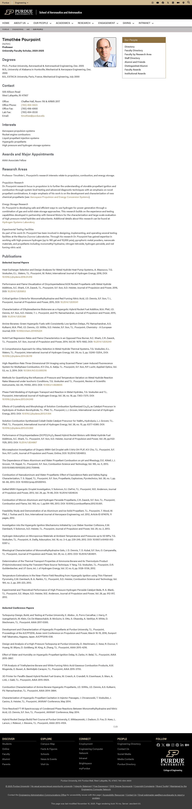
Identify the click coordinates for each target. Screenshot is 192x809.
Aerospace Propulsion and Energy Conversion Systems (59, 197)
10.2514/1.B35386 (17, 316)
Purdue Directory (126, 764)
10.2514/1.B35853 (17, 291)
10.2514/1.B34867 (28, 442)
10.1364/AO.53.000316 (35, 370)
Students (7, 743)
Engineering (21, 2)
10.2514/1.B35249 (102, 341)
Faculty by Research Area (138, 54)
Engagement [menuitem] (108, 23)
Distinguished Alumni (136, 65)
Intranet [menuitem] (146, 23)
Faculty (6, 754)
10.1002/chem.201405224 (29, 330)
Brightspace (85, 763)
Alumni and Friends (135, 62)
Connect (85, 739)
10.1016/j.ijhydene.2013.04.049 (17, 399)
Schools (45, 754)
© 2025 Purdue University (17, 786)
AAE (28, 29)
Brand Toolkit (162, 786)
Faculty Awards (133, 69)
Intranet (83, 758)
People (122, 739)
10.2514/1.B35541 (69, 302)
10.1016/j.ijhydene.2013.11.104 (36, 413)
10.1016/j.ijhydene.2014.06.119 (17, 356)
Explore (46, 739)
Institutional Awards (135, 73)
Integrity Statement (83, 786)
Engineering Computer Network (91, 751)
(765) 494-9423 (29, 105)
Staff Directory (132, 58)
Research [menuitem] (86, 23)
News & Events (49, 759)
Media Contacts (125, 759)
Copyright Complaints (144, 786)
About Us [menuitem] (21, 23)
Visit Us (45, 764)
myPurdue (84, 768)
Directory (130, 46)
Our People (38, 29)
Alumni (6, 759)
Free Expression (100, 786)
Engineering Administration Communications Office (42, 794)
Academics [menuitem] (64, 23)
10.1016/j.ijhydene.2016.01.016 (17, 277)
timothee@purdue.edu (33, 115)
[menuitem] (152, 2)
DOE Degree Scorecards (121, 786)
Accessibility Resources (113, 794)
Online (5, 749)
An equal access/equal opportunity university (52, 786)
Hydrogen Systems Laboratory (18, 222)
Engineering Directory (129, 743)
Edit (116, 726)
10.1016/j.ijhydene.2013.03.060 (17, 428)
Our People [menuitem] (42, 23)
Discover (8, 739)
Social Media (124, 754)
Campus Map (48, 743)
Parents (6, 764)
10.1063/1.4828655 (52, 384)
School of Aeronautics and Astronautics (60, 12)
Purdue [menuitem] (5, 2)
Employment (86, 743)
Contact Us (123, 749)
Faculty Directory (134, 50)
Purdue (5, 29)
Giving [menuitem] (128, 23)
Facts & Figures (49, 749)
